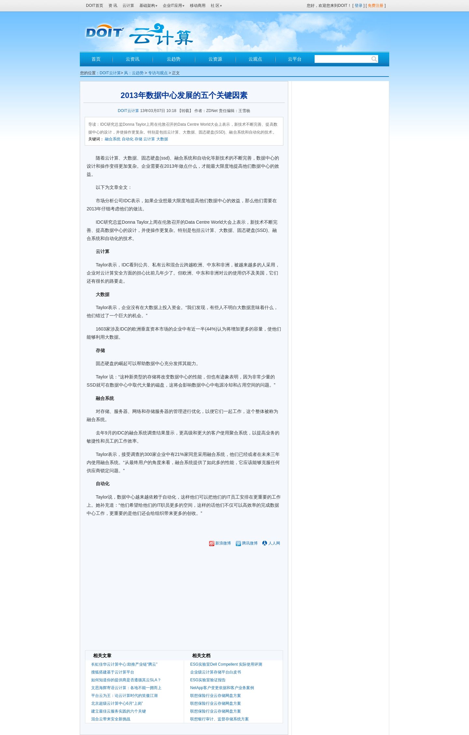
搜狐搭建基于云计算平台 (112, 672)
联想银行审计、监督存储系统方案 (219, 719)
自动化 (128, 139)
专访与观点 (158, 73)
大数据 (162, 139)
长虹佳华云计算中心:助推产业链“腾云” (124, 664)
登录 (358, 5)
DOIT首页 (94, 5)
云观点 (255, 59)
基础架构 (148, 5)
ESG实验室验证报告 (208, 680)
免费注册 (375, 5)
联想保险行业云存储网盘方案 (215, 695)
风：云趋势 (134, 73)
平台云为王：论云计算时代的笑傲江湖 (124, 695)
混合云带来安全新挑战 (110, 719)
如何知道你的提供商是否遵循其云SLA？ (126, 680)
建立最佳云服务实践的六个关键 (118, 711)
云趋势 (173, 59)
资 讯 (112, 5)
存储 (138, 139)
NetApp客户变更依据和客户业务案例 (222, 688)
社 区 (216, 5)
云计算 (128, 5)
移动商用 (198, 5)
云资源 (215, 59)
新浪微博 (220, 543)
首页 (96, 59)
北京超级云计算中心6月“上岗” (117, 703)
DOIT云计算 (110, 73)
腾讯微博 (247, 543)
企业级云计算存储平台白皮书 (215, 672)
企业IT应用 (174, 5)
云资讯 (132, 59)
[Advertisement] (184, 635)
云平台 (295, 59)
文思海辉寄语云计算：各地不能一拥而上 (126, 688)
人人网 (274, 543)
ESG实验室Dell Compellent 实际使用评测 (226, 664)
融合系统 (113, 139)
